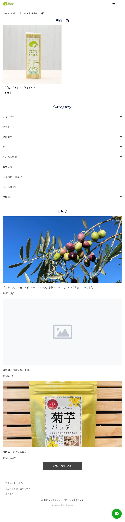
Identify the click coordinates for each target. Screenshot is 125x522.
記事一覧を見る (62, 466)
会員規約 (9, 494)
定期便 (6, 197)
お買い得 (7, 167)
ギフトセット (10, 127)
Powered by (62, 505)
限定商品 (7, 137)
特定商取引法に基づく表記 (18, 488)
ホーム (6, 13)
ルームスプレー (11, 187)
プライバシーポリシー (15, 483)
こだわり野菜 (10, 157)
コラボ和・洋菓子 (12, 177)
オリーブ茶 (9, 117)
